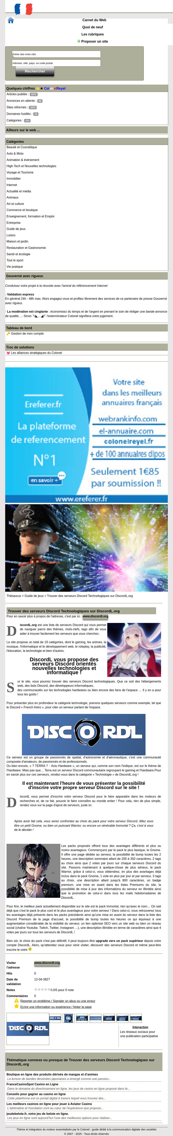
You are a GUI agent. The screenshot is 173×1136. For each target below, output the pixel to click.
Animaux (12, 197)
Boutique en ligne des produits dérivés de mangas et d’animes (52, 1074)
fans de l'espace (126, 690)
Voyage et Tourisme (20, 172)
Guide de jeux (16, 229)
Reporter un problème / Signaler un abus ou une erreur (57, 1001)
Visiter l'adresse (13, 965)
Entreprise (14, 222)
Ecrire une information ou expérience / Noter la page (56, 1007)
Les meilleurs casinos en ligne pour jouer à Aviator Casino (49, 1104)
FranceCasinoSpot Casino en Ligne (32, 1084)
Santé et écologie (18, 254)
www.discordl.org (95, 616)
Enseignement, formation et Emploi (30, 216)
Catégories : (19, 120)
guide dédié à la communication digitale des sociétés (124, 1129)
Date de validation (14, 982)
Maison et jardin (17, 241)
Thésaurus (14, 595)
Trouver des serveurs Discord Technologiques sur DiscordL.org (90, 595)
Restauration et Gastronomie (26, 247)
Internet (12, 185)
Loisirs (11, 235)
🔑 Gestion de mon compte (25, 333)
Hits (9, 973)
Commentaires (17, 996)
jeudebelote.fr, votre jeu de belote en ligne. (38, 1113)
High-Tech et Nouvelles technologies (31, 166)
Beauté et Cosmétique (22, 147)
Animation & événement (23, 160)
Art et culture (15, 203)
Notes (11, 990)
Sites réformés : (22, 107)
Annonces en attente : (24, 101)
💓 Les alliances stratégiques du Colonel (34, 352)
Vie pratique (15, 266)
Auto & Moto (15, 153)
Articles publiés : (22, 94)
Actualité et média (19, 191)
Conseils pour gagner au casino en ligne (36, 1094)
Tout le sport (15, 260)
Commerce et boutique (22, 210)
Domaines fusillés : (22, 114)
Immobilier (14, 178)
